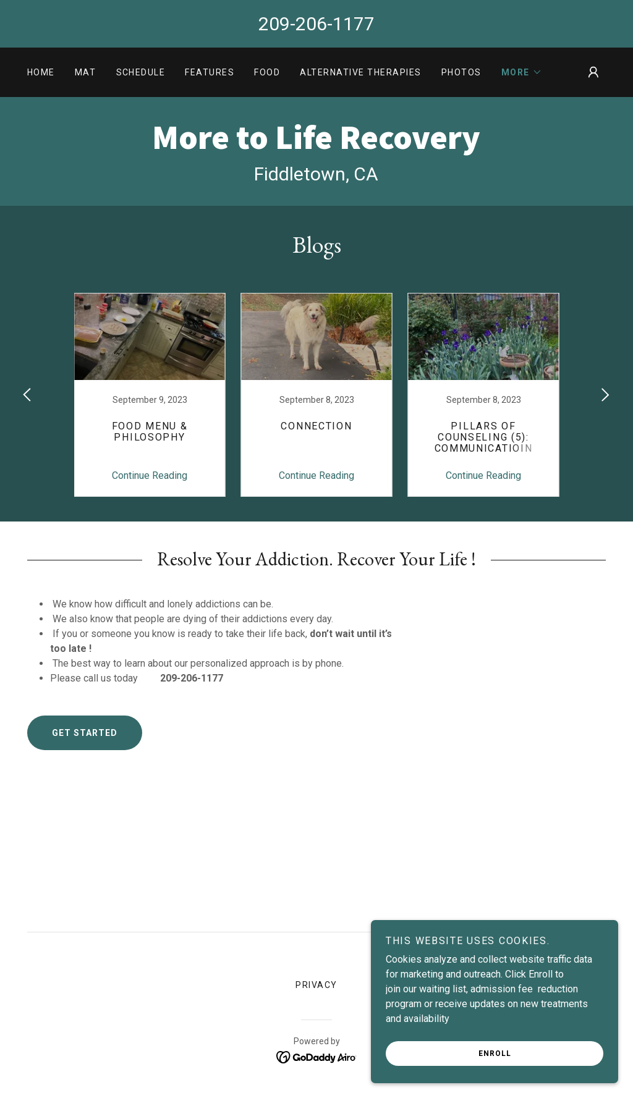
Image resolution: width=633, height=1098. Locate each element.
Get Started (84, 733)
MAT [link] (85, 72)
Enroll (494, 1053)
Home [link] (41, 72)
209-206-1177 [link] (316, 24)
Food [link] (267, 72)
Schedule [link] (141, 72)
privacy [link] (316, 985)
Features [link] (209, 72)
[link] (316, 145)
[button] (521, 72)
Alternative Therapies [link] (360, 72)
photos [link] (461, 72)
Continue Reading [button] (149, 475)
